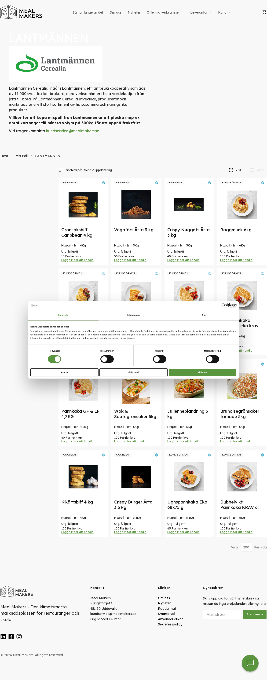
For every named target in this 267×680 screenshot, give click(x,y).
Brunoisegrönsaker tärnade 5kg (239, 413)
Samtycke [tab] (63, 315)
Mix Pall (22, 156)
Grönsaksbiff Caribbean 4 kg (76, 232)
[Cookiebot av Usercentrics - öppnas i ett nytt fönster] (216, 305)
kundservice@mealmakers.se (72, 131)
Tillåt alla (202, 372)
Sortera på (73, 170)
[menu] (152, 12)
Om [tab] (204, 315)
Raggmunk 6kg (236, 229)
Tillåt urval (133, 372)
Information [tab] (133, 315)
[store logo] (21, 12)
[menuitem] (88, 12)
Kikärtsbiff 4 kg (77, 502)
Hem (4, 156)
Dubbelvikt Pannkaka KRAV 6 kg (239, 507)
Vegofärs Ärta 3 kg (134, 229)
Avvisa (64, 372)
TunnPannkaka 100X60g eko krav (239, 323)
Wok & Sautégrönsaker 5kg (135, 413)
